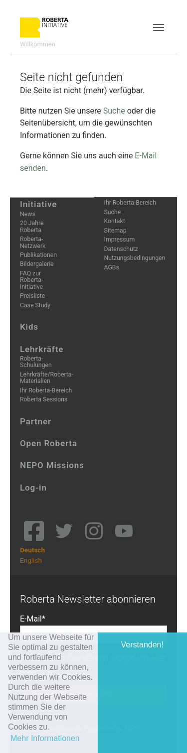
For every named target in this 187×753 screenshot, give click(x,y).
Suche (114, 111)
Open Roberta (48, 443)
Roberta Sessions (43, 399)
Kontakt (114, 221)
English (31, 560)
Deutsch (32, 550)
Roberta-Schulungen (36, 362)
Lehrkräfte (41, 349)
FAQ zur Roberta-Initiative (31, 280)
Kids (29, 327)
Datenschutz (121, 249)
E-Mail (31, 619)
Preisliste (32, 295)
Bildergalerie (37, 263)
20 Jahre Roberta (31, 226)
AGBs (111, 267)
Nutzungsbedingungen (135, 257)
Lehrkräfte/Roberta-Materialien (46, 377)
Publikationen (38, 254)
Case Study (35, 305)
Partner (35, 421)
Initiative (38, 204)
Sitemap (115, 230)
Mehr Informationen (45, 738)
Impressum (119, 239)
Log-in (33, 488)
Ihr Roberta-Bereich (46, 390)
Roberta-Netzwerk (32, 242)
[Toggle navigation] (158, 27)
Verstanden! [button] (142, 644)
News (27, 214)
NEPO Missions (52, 465)
